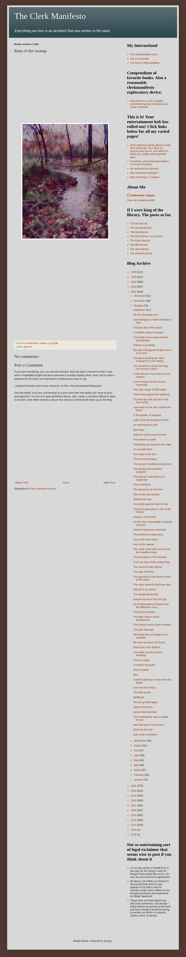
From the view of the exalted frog (151, 562)
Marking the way (142, 499)
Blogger (108, 940)
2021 (134, 785)
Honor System (141, 669)
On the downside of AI (145, 314)
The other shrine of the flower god (152, 584)
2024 (134, 281)
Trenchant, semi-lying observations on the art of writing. (149, 163)
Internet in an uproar (144, 589)
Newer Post (21, 482)
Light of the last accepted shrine (151, 420)
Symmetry (139, 429)
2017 (134, 805)
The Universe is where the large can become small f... (151, 367)
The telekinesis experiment (148, 534)
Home (65, 482)
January (138, 779)
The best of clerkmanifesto (145, 62)
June (137, 755)
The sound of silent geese (147, 566)
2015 (134, 815)
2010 (134, 829)
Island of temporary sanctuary (149, 529)
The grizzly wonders (144, 612)
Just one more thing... (145, 687)
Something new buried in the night (152, 444)
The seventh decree (141, 253)
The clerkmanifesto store (144, 54)
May (136, 760)
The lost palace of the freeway (150, 557)
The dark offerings (143, 629)
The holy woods (142, 692)
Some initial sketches (145, 712)
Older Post (109, 482)
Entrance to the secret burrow (149, 434)
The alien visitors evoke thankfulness (146, 618)
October (138, 305)
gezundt (28, 347)
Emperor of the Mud (144, 517)
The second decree (141, 227)
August (138, 745)
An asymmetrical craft (145, 424)
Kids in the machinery (145, 734)
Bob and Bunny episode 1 (144, 172)
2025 (134, 277)
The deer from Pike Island (147, 327)
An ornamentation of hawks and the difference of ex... (150, 606)
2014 (134, 820)
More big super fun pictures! (148, 724)
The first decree (139, 223)
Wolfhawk (138, 697)
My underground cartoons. (144, 168)
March (137, 770)
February (139, 774)
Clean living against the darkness (151, 394)
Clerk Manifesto (142, 484)
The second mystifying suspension (152, 464)
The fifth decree (139, 244)
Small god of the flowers (146, 647)
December (140, 295)
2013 (134, 825)
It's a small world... (143, 449)
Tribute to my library (144, 345)
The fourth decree (140, 240)
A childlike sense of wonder (148, 332)
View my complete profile (141, 200)
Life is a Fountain (139, 58)
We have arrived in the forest (149, 642)
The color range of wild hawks (149, 389)
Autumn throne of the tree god (150, 599)
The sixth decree (139, 249)
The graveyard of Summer (147, 489)
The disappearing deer (145, 594)
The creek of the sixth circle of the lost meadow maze (152, 551)
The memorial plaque (145, 459)
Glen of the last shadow (146, 494)
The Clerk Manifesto (50, 16)
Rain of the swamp (143, 544)
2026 (134, 272)
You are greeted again (145, 702)
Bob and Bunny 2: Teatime (145, 177)
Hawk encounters (143, 707)
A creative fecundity (144, 665)
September (140, 740)
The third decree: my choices (146, 236)
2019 (134, 795)
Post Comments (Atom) (43, 488)
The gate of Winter (143, 571)
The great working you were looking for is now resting (148, 360)
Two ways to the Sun (144, 454)
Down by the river (143, 729)
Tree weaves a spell (144, 439)
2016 (134, 810)
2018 (134, 800)
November (140, 300)
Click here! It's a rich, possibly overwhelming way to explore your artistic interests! (149, 103)
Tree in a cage (141, 660)
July (136, 750)
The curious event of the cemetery (152, 624)
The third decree (139, 232)
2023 (134, 286)
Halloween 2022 (142, 310)
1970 (134, 834)
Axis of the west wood (145, 539)
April (137, 765)
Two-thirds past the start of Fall (150, 504)
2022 (134, 291)
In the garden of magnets (147, 415)
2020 (134, 790)
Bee (135, 674)
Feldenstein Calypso (143, 195)
